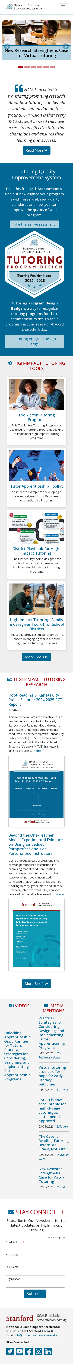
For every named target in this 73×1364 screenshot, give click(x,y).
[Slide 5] (46, 67)
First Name (12, 1254)
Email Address (15, 1242)
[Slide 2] (27, 67)
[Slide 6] (52, 67)
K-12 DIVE (62, 1090)
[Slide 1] (20, 67)
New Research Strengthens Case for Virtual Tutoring (36, 52)
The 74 (60, 1187)
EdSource (62, 1126)
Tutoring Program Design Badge (34, 341)
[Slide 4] (39, 67)
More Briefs (36, 983)
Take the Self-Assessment (34, 224)
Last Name (12, 1266)
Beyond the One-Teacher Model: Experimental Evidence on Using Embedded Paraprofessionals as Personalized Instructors (35, 844)
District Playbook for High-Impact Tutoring (36, 551)
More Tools (36, 657)
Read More (36, 150)
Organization (13, 1279)
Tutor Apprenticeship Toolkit (36, 486)
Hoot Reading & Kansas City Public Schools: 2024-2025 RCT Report (35, 700)
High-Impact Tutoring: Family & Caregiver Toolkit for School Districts (36, 624)
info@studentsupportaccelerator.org (39, 1335)
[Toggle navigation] (63, 6)
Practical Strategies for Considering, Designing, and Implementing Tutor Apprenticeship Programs (52, 1033)
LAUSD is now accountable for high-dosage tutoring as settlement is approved (52, 1110)
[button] (7, 46)
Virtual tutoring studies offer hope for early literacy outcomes (52, 1076)
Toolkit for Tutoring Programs (36, 417)
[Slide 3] (33, 67)
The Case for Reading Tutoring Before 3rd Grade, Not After (54, 1142)
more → (39, 751)
